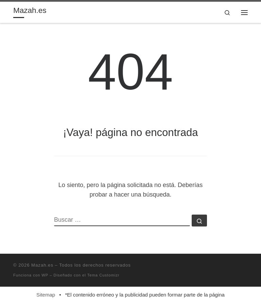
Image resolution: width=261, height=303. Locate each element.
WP (44, 275)
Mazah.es (42, 265)
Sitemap (45, 295)
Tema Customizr (103, 275)
